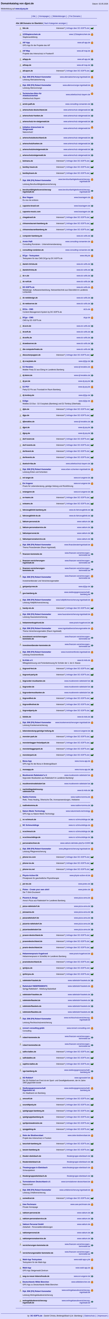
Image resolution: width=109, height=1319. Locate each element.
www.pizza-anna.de (82, 898)
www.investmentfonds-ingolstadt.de (75, 652)
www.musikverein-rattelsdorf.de (77, 681)
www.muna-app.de (82, 761)
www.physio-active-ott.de (80, 875)
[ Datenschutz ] (90, 1316)
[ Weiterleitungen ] (59, 16)
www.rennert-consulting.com (78, 1028)
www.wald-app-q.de (82, 1259)
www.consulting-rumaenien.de (77, 104)
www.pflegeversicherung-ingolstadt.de (74, 849)
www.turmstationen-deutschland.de (75, 1182)
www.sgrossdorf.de (82, 1078)
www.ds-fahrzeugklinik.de (79, 510)
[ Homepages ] (44, 16)
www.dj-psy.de (84, 381)
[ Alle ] (33, 16)
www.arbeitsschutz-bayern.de (78, 94)
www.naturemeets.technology (78, 811)
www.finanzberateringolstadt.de (77, 545)
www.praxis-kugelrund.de (79, 623)
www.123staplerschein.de (79, 34)
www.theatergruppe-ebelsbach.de (76, 1168)
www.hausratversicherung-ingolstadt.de (74, 614)
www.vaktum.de (83, 521)
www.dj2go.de (84, 361)
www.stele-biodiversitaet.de (79, 1135)
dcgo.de (87, 317)
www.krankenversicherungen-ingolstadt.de (72, 722)
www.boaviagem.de (82, 197)
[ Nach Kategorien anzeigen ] (55, 23)
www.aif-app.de (84, 43)
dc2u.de (87, 309)
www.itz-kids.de (83, 660)
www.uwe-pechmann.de (80, 1204)
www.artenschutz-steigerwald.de (77, 110)
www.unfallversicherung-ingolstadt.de (74, 1190)
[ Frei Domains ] (74, 16)
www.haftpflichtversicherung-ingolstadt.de (73, 600)
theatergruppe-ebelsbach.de (78, 1156)
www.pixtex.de (84, 884)
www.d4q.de (85, 256)
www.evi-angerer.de (82, 478)
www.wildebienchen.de (80, 1282)
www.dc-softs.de (83, 236)
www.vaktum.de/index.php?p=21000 (75, 843)
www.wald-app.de (83, 1268)
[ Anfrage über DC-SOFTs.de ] (77, 28)
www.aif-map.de (83, 51)
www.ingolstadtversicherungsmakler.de (74, 628)
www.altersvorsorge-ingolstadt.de (76, 85)
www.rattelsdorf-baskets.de (79, 980)
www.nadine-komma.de (80, 797)
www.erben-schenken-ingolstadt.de (75, 469)
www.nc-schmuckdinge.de (79, 819)
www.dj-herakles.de (82, 367)
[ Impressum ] (102, 1316)
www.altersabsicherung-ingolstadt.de (75, 77)
